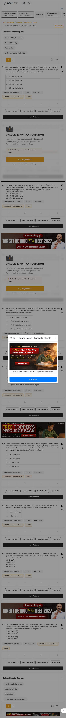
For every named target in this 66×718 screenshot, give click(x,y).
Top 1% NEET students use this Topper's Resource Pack (33, 372)
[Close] (56, 337)
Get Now (33, 379)
